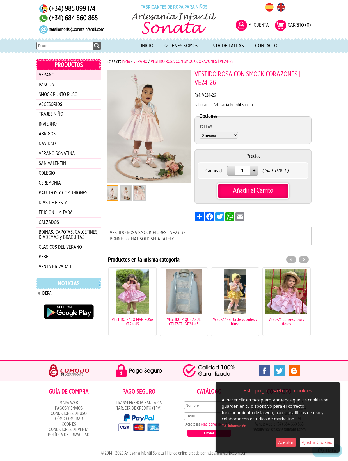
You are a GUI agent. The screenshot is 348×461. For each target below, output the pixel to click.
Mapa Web (68, 403)
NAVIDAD (47, 143)
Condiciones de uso (69, 413)
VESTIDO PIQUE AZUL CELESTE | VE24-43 (184, 321)
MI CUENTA (258, 25)
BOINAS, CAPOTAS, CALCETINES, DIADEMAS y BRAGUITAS (69, 235)
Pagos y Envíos (69, 408)
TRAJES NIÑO (51, 114)
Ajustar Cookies (317, 442)
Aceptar (286, 442)
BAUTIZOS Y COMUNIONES (63, 193)
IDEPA (47, 293)
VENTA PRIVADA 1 (55, 266)
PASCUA (46, 84)
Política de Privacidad (69, 435)
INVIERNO (48, 124)
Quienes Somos (181, 46)
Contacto (266, 46)
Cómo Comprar (69, 419)
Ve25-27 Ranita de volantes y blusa (235, 321)
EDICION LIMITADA (56, 212)
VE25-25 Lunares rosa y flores (286, 321)
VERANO (46, 75)
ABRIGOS (47, 134)
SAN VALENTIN (52, 163)
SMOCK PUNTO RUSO (58, 94)
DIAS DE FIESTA (53, 202)
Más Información (234, 426)
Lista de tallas (226, 46)
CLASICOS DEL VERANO (60, 247)
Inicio (147, 46)
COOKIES (69, 424)
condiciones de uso (214, 424)
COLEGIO (47, 173)
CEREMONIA (50, 183)
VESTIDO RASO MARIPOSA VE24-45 (132, 321)
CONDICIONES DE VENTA (69, 429)
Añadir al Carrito (253, 190)
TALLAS (206, 127)
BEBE (43, 257)
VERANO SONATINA (57, 153)
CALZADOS (49, 222)
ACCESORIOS (50, 104)
